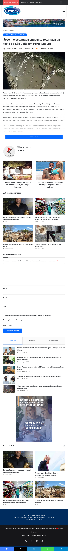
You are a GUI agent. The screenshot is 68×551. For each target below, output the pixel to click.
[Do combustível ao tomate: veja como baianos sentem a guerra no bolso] (50, 206)
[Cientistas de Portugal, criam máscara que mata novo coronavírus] (9, 379)
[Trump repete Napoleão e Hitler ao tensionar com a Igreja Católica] (50, 461)
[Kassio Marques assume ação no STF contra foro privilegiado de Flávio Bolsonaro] (9, 370)
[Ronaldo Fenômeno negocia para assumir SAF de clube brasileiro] (18, 206)
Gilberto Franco (10, 49)
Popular (13, 341)
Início (5, 30)
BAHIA (12, 30)
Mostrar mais (34, 137)
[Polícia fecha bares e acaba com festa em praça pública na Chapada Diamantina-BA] (9, 389)
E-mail (5, 297)
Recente (32, 341)
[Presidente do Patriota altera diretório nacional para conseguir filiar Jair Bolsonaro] (9, 351)
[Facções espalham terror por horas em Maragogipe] (50, 233)
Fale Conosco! (41, 535)
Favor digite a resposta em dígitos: (14, 320)
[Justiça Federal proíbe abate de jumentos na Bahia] (18, 233)
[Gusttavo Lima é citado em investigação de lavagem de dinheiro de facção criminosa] (9, 360)
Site (4, 306)
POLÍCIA (22, 35)
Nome (5, 288)
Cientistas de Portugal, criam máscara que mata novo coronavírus (39, 376)
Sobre (28, 535)
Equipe (34, 535)
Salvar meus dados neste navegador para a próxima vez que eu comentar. (28, 315)
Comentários (53, 341)
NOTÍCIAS (14, 35)
